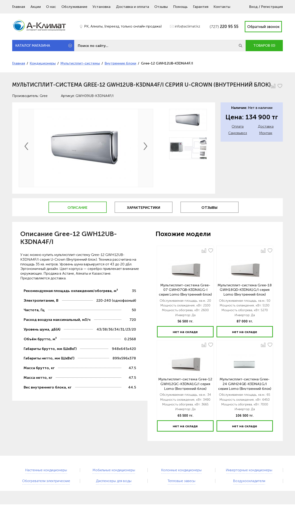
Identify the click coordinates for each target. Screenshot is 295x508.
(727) (224, 26)
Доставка (266, 126)
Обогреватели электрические (46, 481)
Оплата (238, 126)
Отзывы (161, 7)
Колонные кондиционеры (181, 470)
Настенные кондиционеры (46, 470)
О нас (51, 7)
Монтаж (265, 133)
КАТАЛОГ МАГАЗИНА (32, 45)
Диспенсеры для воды (113, 481)
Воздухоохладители (249, 481)
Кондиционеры (43, 63)
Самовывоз (237, 133)
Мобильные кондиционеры (113, 470)
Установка (101, 7)
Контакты (222, 7)
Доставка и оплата (132, 7)
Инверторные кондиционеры (249, 470)
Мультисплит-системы (80, 63)
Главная (18, 7)
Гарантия (200, 7)
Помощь (180, 7)
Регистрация (272, 7)
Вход (253, 7)
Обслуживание (74, 7)
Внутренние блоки (120, 63)
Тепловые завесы (181, 481)
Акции (35, 7)
